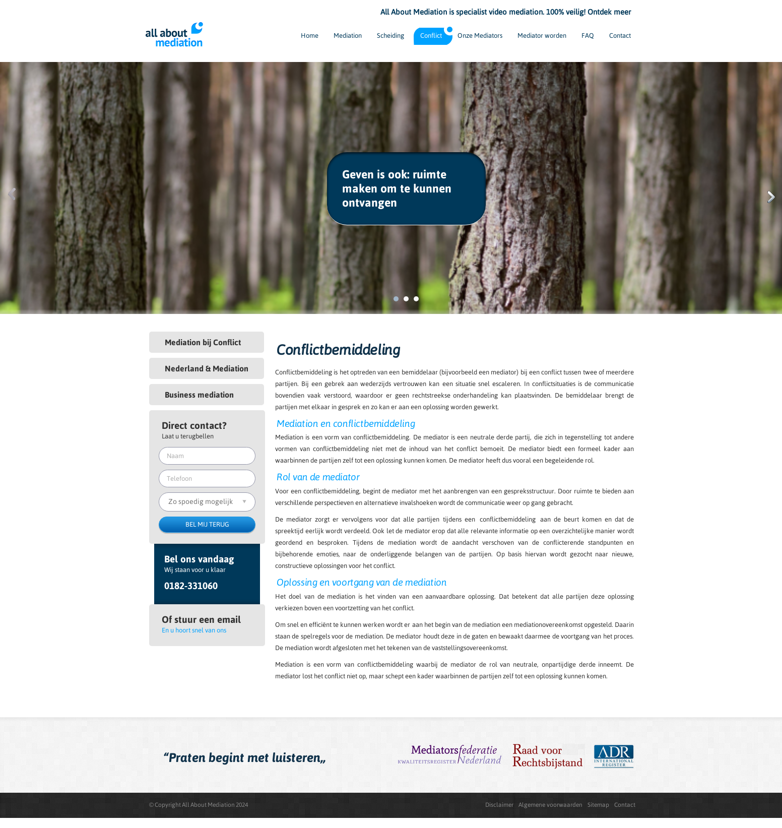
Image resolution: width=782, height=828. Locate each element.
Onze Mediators (480, 35)
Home (309, 35)
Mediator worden (541, 35)
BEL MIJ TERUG (207, 524)
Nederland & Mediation (206, 368)
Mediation (348, 35)
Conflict (431, 35)
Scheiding (390, 35)
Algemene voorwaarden (550, 804)
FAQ (587, 35)
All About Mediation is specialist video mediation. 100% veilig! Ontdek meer (505, 12)
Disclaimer (499, 804)
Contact (620, 35)
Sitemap (598, 804)
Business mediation (199, 394)
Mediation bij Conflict (203, 342)
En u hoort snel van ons (194, 630)
